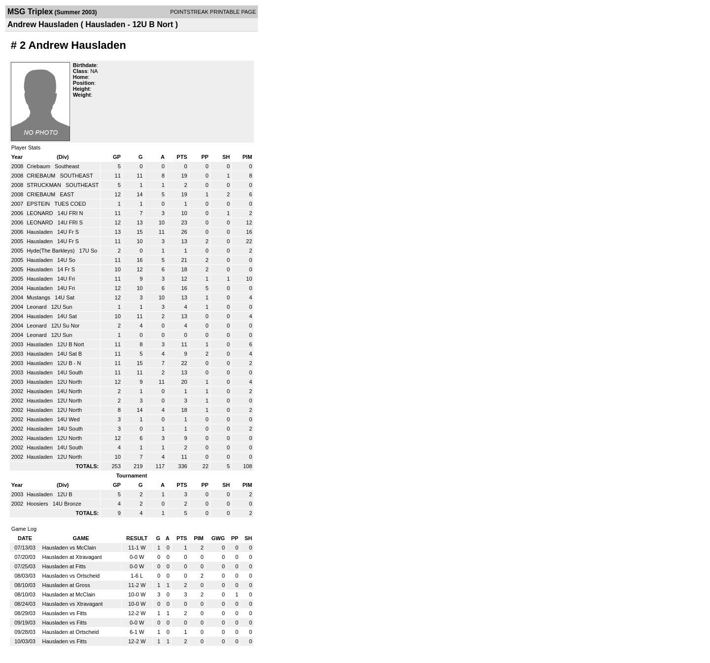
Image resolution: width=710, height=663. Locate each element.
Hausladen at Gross (66, 585)
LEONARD (40, 213)
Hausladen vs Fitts (64, 613)
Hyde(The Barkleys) (51, 251)
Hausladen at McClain (68, 594)
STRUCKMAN (45, 185)
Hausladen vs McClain (69, 548)
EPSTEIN (39, 204)
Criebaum (39, 166)
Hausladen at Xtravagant (72, 557)
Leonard (37, 307)
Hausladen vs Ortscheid (71, 576)
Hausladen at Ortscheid (70, 632)
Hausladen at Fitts (64, 566)
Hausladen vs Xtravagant (72, 604)
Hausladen (40, 232)
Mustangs (39, 297)
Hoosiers (38, 504)
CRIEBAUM (42, 176)
